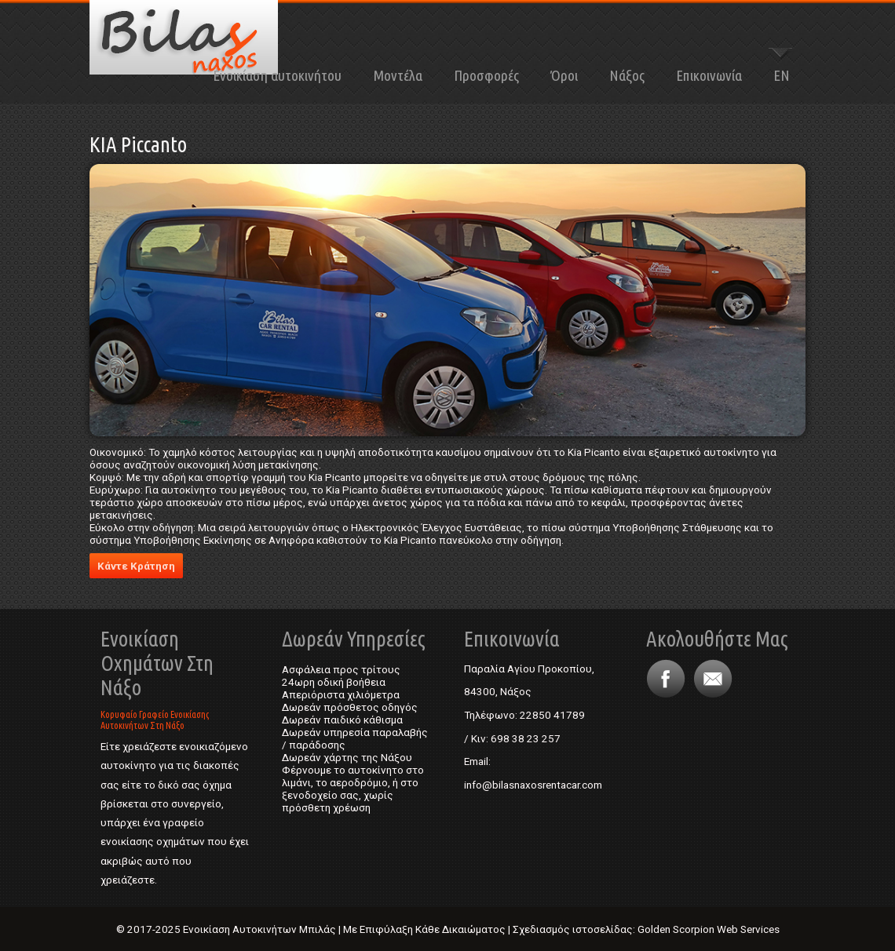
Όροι (564, 75)
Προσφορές (486, 75)
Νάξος (627, 75)
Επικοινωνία (709, 75)
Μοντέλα (397, 75)
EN (781, 75)
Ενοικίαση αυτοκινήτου (277, 75)
